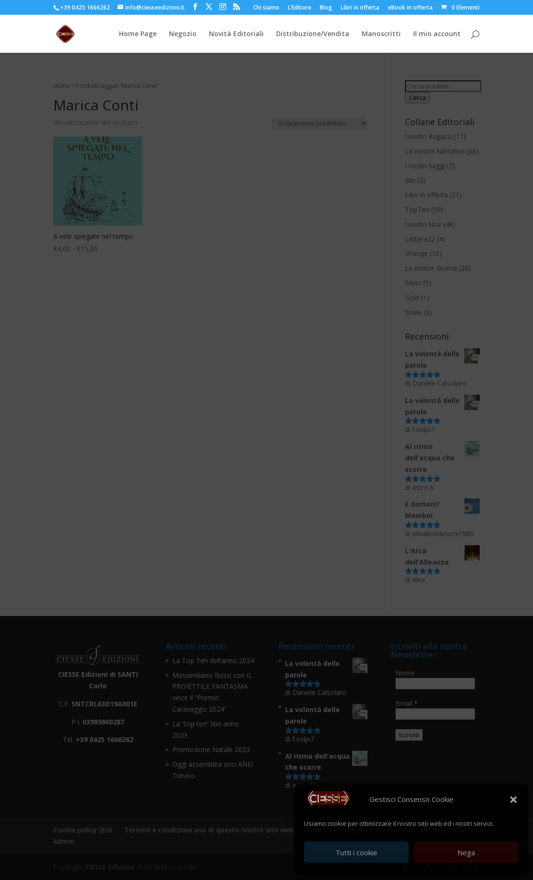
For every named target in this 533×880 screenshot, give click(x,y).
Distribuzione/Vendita (312, 34)
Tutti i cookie (356, 852)
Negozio (183, 34)
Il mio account (437, 34)
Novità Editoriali (236, 34)
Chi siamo (266, 8)
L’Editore (299, 8)
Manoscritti (381, 34)
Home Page (138, 34)
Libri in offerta (360, 8)
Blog (326, 8)
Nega (466, 852)
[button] (513, 799)
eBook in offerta (410, 8)
